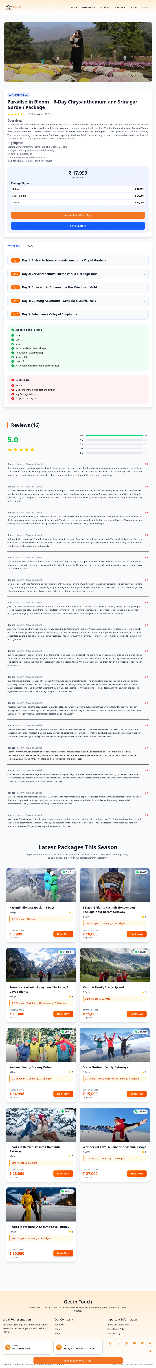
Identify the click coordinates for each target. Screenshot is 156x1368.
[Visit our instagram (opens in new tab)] (118, 1343)
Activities (105, 7)
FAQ (30, 246)
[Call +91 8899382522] (26, 1347)
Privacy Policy (113, 1333)
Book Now (63, 934)
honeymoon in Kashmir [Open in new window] (23, 654)
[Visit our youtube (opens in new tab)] (134, 1343)
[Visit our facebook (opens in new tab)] (110, 1343)
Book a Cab (120, 7)
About (134, 7)
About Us (59, 1324)
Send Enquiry (78, 226)
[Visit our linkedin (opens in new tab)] (126, 1343)
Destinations (88, 7)
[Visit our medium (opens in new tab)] (150, 1351)
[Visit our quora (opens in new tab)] (150, 1343)
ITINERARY (13, 246)
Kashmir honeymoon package (121, 688)
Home (74, 7)
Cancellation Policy (115, 1328)
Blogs (57, 1333)
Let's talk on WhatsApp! (78, 215)
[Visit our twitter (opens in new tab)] (142, 1343)
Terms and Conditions (117, 1324)
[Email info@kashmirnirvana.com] (78, 1347)
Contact (146, 7)
